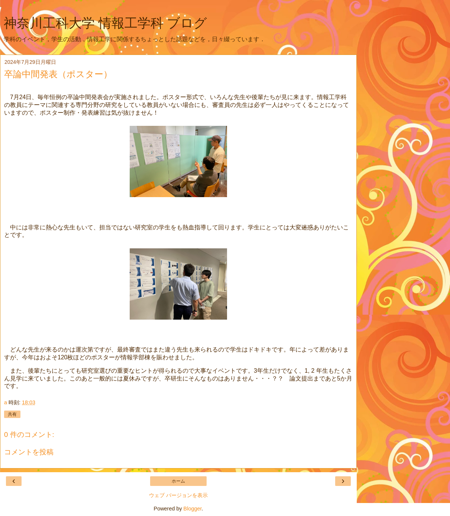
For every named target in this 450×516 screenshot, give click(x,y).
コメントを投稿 (29, 452)
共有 (12, 414)
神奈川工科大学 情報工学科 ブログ (105, 23)
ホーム (178, 481)
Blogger (193, 509)
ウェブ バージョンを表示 (178, 495)
